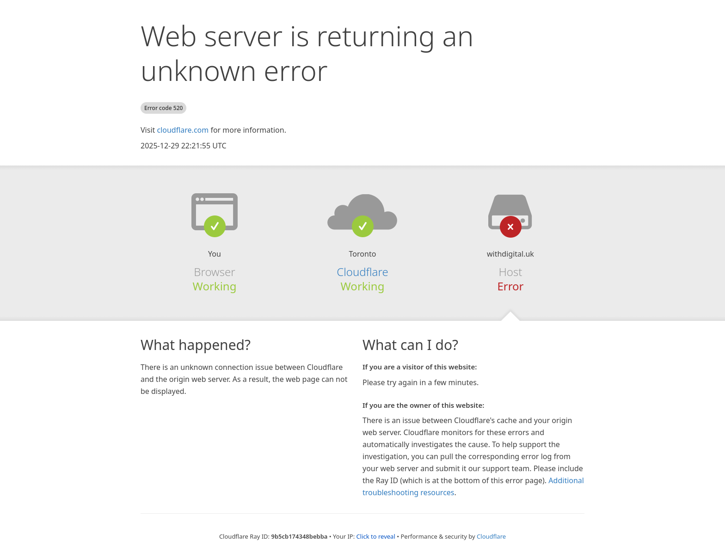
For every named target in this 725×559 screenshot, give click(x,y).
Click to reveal (375, 536)
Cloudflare (362, 271)
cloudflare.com (183, 130)
